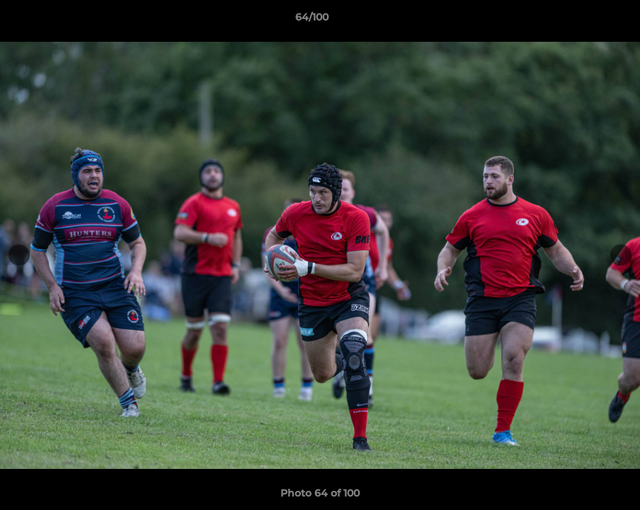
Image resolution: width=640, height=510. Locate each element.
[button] (580, 20)
